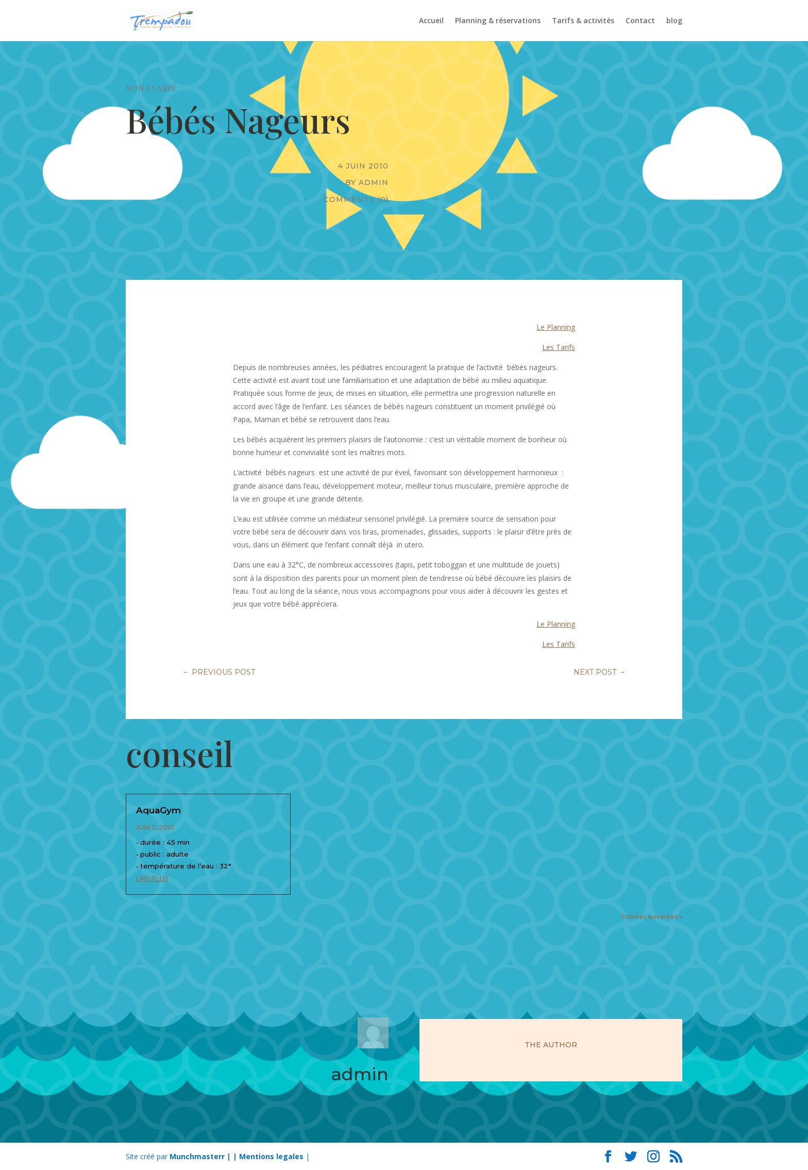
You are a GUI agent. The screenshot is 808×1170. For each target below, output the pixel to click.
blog (674, 21)
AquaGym (158, 810)
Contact (640, 21)
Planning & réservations (498, 21)
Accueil (431, 21)
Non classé (151, 88)
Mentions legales (271, 1156)
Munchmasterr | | (204, 1156)
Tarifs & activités (583, 21)
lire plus (152, 878)
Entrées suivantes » (651, 917)
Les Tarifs (558, 347)
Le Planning (555, 327)
